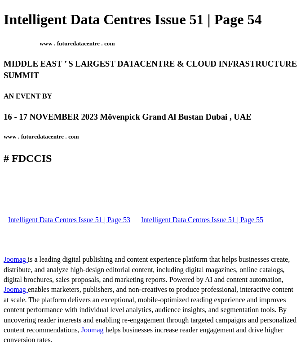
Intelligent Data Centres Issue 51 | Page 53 (69, 220)
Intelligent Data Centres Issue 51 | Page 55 (202, 220)
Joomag (16, 259)
